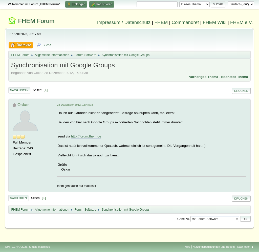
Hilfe (187, 246)
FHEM (161, 22)
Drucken (241, 90)
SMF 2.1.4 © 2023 (16, 246)
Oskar (23, 105)
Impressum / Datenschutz (124, 22)
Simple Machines (39, 246)
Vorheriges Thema (203, 77)
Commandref (185, 22)
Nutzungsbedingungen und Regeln (214, 246)
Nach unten (19, 90)
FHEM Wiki (214, 22)
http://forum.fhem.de (86, 136)
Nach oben (18, 198)
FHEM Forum (36, 20)
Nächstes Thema (234, 77)
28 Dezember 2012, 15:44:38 (75, 104)
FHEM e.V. (241, 22)
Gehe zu (183, 218)
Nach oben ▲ (245, 246)
